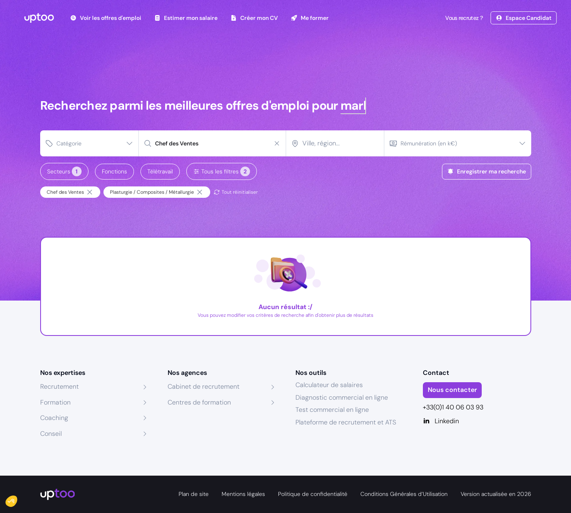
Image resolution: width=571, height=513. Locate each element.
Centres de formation (199, 402)
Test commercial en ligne (332, 409)
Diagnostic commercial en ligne (341, 397)
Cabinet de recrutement (203, 386)
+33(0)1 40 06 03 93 (453, 407)
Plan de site (194, 494)
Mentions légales (243, 494)
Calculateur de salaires (329, 385)
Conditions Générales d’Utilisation (404, 494)
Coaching (54, 417)
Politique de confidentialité (312, 494)
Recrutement (59, 386)
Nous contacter (452, 389)
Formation (55, 402)
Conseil (51, 433)
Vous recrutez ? (463, 18)
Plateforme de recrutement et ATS (345, 422)
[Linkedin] (477, 421)
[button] (17, 499)
